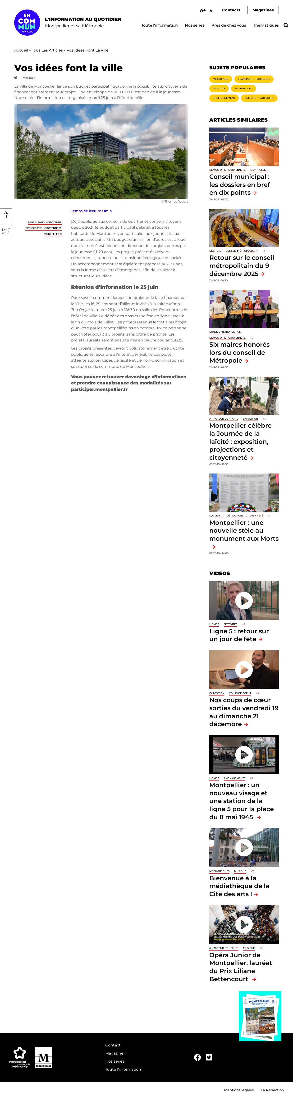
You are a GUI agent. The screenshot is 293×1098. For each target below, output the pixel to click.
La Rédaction (272, 1090)
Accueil (21, 50)
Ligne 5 (214, 624)
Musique (240, 871)
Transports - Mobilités (254, 79)
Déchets (215, 251)
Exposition (250, 418)
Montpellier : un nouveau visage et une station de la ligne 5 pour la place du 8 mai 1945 (241, 800)
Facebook (6, 214)
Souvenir (215, 515)
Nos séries (194, 25)
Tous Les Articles (47, 50)
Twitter (6, 231)
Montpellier (53, 234)
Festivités (230, 624)
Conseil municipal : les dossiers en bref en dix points (239, 184)
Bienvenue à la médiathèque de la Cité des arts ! (239, 886)
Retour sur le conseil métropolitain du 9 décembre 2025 (241, 265)
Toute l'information (159, 25)
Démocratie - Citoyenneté (43, 228)
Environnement (224, 98)
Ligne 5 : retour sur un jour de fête (239, 635)
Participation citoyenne (45, 222)
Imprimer (28, 78)
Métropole (221, 79)
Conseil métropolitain (241, 251)
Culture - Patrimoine (259, 98)
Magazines (263, 10)
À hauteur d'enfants (223, 418)
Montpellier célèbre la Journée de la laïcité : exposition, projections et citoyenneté (240, 441)
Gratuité (219, 88)
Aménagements (234, 778)
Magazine (114, 1053)
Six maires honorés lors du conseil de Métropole (239, 352)
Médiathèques (219, 871)
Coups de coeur (240, 693)
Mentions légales (239, 1090)
